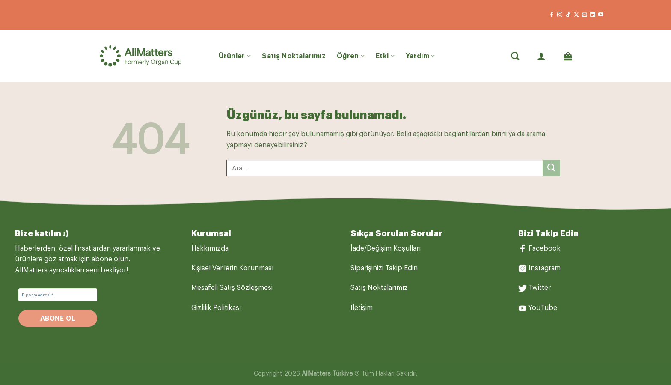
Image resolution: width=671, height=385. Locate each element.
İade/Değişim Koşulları (385, 248)
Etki (385, 56)
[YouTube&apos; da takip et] (600, 15)
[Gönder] (551, 168)
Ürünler (235, 56)
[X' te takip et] (576, 15)
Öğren (351, 56)
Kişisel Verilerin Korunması (232, 268)
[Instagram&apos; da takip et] (559, 15)
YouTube (542, 307)
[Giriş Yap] (541, 56)
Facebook (544, 248)
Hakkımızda (210, 248)
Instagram (544, 268)
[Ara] (515, 56)
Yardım (420, 56)
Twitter (539, 287)
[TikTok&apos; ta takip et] (568, 15)
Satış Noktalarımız (294, 56)
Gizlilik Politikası (216, 307)
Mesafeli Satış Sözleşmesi (232, 287)
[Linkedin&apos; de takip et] (592, 15)
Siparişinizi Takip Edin (384, 268)
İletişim (361, 307)
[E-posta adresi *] (57, 294)
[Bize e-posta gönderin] (584, 15)
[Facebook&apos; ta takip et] (551, 15)
